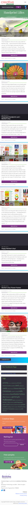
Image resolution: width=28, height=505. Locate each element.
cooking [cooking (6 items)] (16, 391)
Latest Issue (12, 33)
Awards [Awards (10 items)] (5, 386)
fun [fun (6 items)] (10, 397)
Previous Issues (13, 76)
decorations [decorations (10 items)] (6, 394)
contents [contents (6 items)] (13, 391)
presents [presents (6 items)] (11, 404)
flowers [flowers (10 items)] (8, 397)
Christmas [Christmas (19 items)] (7, 391)
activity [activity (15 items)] (5, 383)
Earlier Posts (5, 359)
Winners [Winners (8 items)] (5, 410)
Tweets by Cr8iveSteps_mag (8, 373)
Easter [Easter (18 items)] (16, 394)
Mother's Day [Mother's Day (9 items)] (6, 402)
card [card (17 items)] (17, 385)
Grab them (8, 462)
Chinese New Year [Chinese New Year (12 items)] (19, 388)
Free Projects (4, 33)
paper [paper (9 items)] (21, 402)
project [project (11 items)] (5, 407)
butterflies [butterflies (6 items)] (13, 385)
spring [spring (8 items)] (23, 406)
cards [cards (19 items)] (5, 388)
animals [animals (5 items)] (9, 383)
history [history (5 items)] (22, 400)
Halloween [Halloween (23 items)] (7, 399)
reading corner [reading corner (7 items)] (10, 406)
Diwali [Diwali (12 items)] (12, 394)
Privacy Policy (23, 495)
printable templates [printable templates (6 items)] (17, 404)
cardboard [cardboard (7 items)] (21, 385)
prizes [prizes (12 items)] (23, 404)
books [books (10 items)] (9, 386)
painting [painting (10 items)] (16, 402)
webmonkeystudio (23, 503)
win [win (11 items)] (22, 409)
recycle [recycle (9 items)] (20, 407)
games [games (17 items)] (14, 397)
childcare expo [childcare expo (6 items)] (10, 388)
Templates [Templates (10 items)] (11, 409)
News (17, 33)
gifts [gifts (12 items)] (18, 397)
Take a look (7, 427)
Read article (14, 55)
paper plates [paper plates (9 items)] (6, 404)
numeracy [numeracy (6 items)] (12, 402)
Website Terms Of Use (21, 493)
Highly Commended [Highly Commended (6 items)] (17, 400)
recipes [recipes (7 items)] (16, 406)
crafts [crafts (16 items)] (20, 391)
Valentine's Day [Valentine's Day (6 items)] (18, 409)
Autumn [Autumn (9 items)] (19, 383)
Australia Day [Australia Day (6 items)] (14, 383)
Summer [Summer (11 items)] (5, 409)
